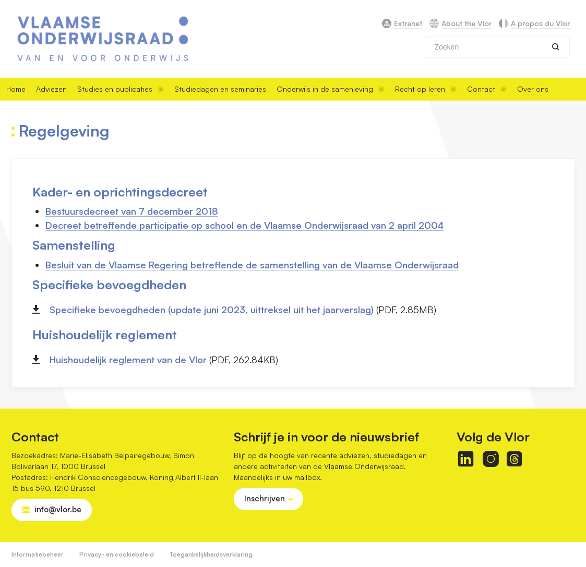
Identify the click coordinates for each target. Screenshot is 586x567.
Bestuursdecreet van (92, 211)
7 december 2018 (178, 211)
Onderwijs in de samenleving (331, 88)
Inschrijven (264, 498)
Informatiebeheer (37, 554)
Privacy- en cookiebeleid (116, 554)
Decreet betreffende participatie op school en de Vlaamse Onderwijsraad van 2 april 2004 (244, 225)
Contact (487, 88)
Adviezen (51, 88)
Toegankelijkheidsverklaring (211, 554)
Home (16, 88)
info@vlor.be (57, 509)
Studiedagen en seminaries (220, 88)
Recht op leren (426, 88)
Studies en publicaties (120, 88)
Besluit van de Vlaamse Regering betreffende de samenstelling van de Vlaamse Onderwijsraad (252, 264)
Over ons (532, 88)
